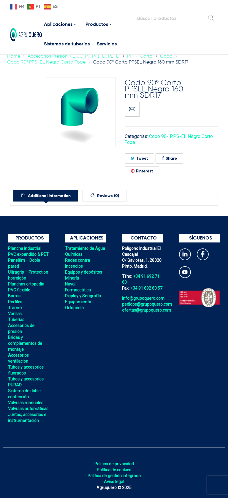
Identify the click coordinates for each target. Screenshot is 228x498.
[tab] (47, 195)
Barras (14, 296)
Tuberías (16, 319)
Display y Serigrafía (83, 296)
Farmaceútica (78, 290)
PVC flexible (19, 290)
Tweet (139, 158)
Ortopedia (74, 307)
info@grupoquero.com (143, 298)
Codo (166, 56)
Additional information (50, 196)
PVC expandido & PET (28, 254)
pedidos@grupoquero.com (147, 304)
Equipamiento (78, 301)
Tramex (15, 307)
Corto (146, 56)
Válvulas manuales (25, 402)
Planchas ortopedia (26, 284)
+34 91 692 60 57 (146, 288)
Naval (70, 284)
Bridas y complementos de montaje (25, 343)
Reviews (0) (112, 196)
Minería (72, 278)
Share (169, 158)
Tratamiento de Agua (85, 248)
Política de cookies (114, 469)
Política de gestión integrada (114, 475)
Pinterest (142, 171)
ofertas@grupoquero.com (146, 310)
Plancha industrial (24, 248)
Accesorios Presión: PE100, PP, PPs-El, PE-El (74, 56)
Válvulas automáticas (28, 408)
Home (13, 56)
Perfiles (15, 301)
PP (129, 56)
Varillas (15, 313)
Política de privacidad (114, 463)
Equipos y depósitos (83, 272)
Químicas (74, 254)
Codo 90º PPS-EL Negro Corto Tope (46, 62)
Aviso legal (114, 481)
